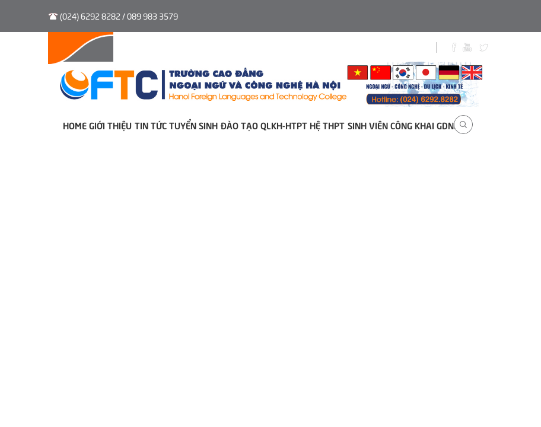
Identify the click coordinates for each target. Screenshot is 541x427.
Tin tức (151, 125)
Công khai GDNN (425, 125)
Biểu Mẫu (375, 49)
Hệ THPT (327, 125)
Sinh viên (322, 49)
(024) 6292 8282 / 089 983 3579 (119, 15)
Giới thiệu (110, 125)
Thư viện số (265, 49)
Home (75, 125)
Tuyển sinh (204, 49)
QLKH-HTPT (283, 125)
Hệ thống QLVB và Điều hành (112, 49)
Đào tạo (239, 125)
